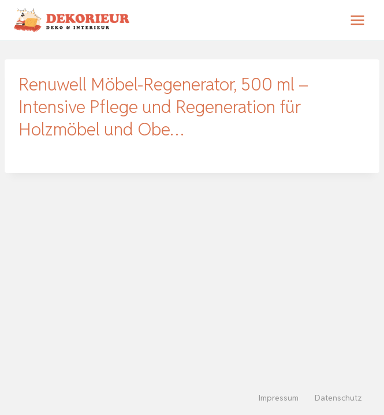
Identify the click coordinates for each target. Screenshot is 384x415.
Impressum (279, 398)
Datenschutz (338, 398)
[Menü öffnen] (357, 20)
